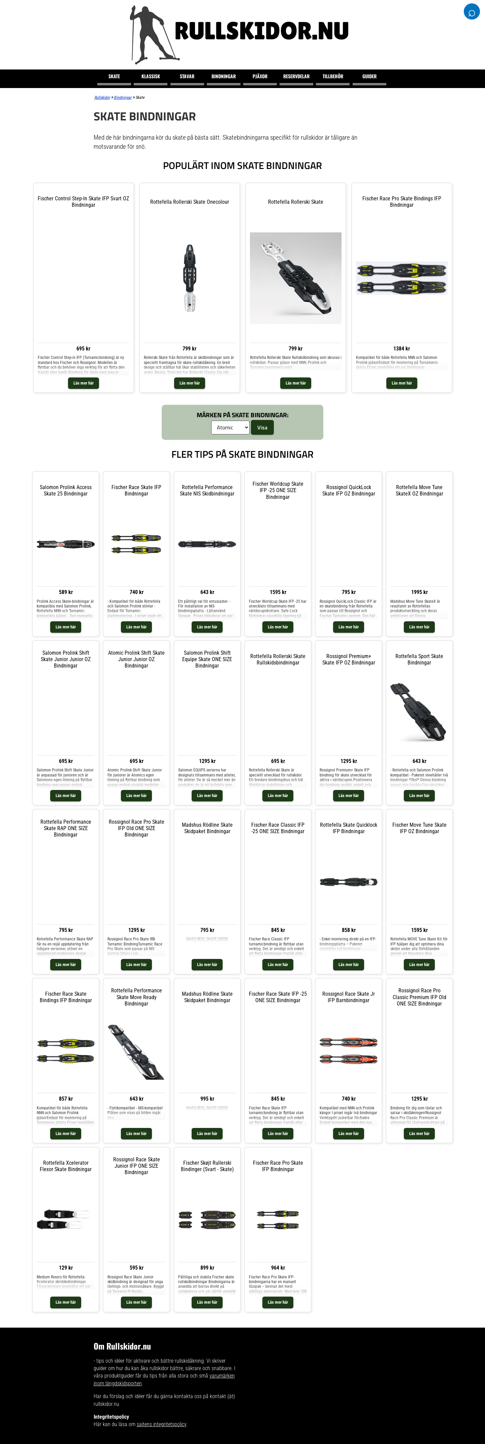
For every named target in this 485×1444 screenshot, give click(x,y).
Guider (369, 76)
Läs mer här (83, 383)
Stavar (187, 76)
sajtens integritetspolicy (161, 1424)
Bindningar (224, 76)
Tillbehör (333, 76)
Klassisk (150, 76)
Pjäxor (260, 76)
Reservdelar (296, 76)
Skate (114, 76)
